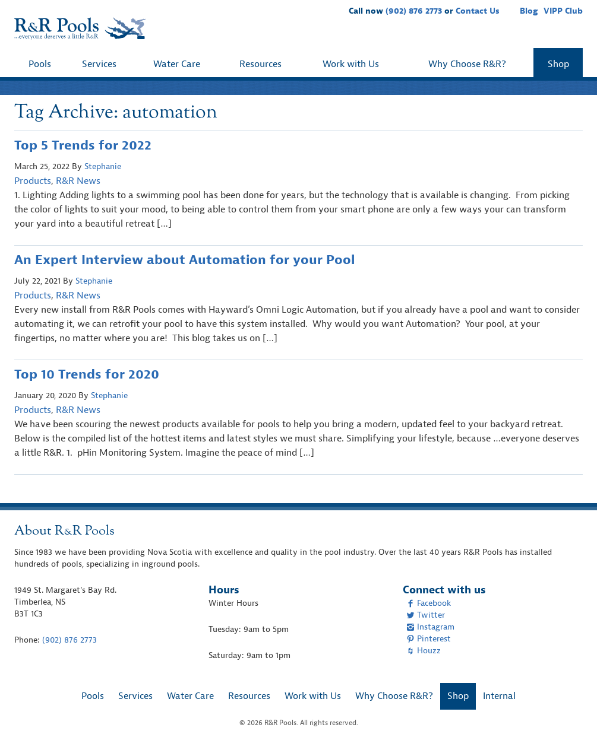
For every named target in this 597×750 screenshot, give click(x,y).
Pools (40, 64)
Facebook (428, 603)
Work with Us (351, 64)
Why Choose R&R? (467, 64)
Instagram (430, 627)
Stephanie (102, 166)
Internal (499, 696)
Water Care (176, 64)
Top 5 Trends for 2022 (82, 145)
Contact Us (478, 11)
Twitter (425, 615)
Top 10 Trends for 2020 (86, 374)
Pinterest (428, 639)
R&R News (78, 181)
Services (99, 64)
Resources (260, 64)
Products (32, 181)
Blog (529, 11)
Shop (558, 64)
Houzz (423, 651)
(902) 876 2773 (414, 11)
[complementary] (570, 723)
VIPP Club (563, 11)
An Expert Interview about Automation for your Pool (184, 260)
